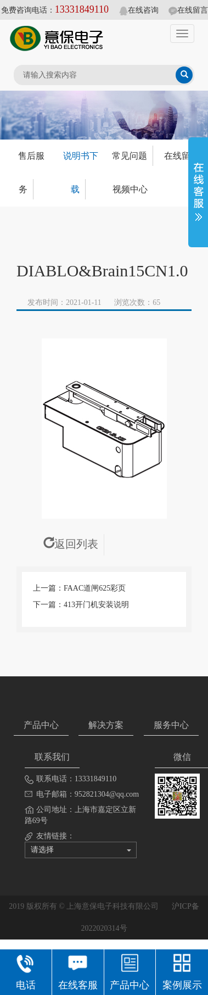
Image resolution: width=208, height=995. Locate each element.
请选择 (81, 850)
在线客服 (78, 970)
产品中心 (41, 725)
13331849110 (82, 9)
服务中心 (171, 725)
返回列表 (70, 544)
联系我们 (52, 756)
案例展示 (182, 970)
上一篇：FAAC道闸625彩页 (79, 588)
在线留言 (188, 10)
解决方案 (105, 725)
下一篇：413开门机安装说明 (81, 605)
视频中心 (130, 189)
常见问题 (129, 155)
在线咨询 (139, 10)
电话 (25, 970)
